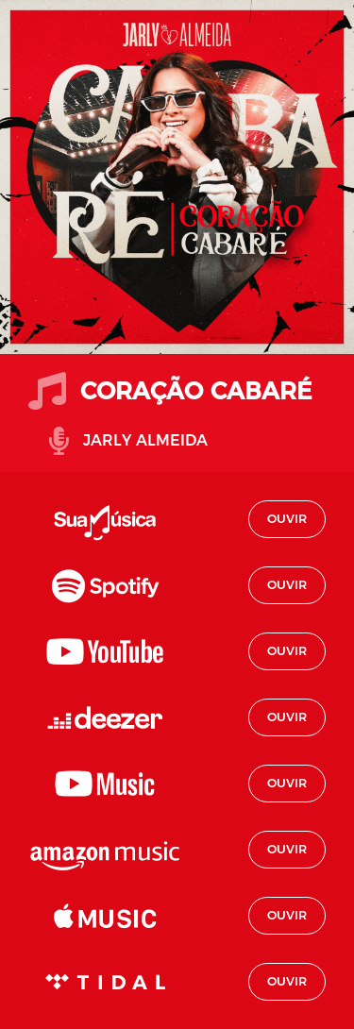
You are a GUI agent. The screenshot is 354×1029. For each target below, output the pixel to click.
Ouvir (287, 519)
